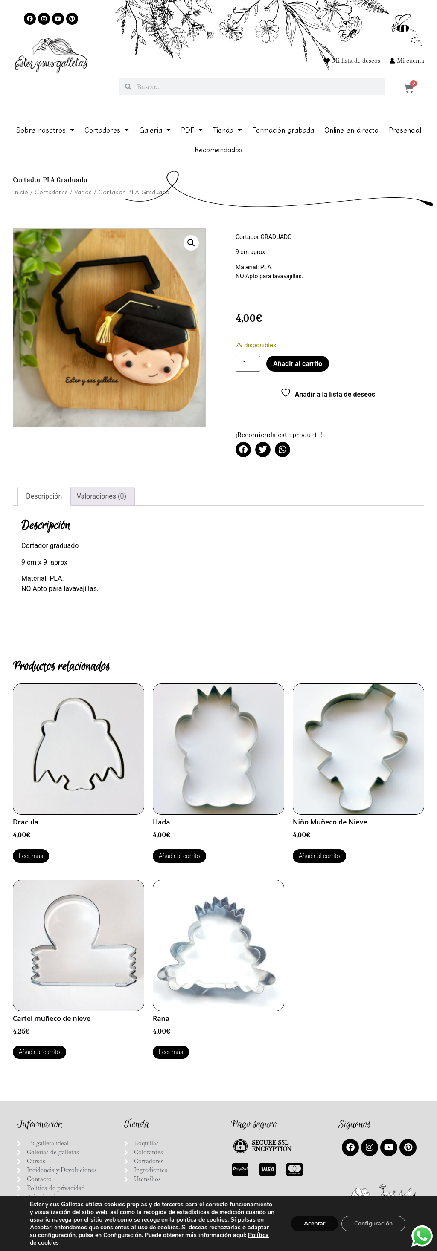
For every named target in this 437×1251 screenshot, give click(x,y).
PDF (192, 129)
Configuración (373, 1223)
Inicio (20, 191)
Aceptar (314, 1223)
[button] (191, 243)
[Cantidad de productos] (248, 364)
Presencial (405, 129)
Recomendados (218, 149)
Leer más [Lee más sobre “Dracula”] (31, 856)
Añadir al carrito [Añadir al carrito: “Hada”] (179, 856)
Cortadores (106, 129)
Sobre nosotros (45, 129)
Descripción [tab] (44, 496)
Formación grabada (283, 129)
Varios (83, 191)
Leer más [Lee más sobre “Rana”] (171, 1052)
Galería (155, 129)
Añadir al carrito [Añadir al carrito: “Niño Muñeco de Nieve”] (319, 856)
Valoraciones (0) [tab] (101, 496)
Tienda (227, 129)
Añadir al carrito (297, 364)
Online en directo (351, 129)
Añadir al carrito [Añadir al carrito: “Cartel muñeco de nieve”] (39, 1052)
